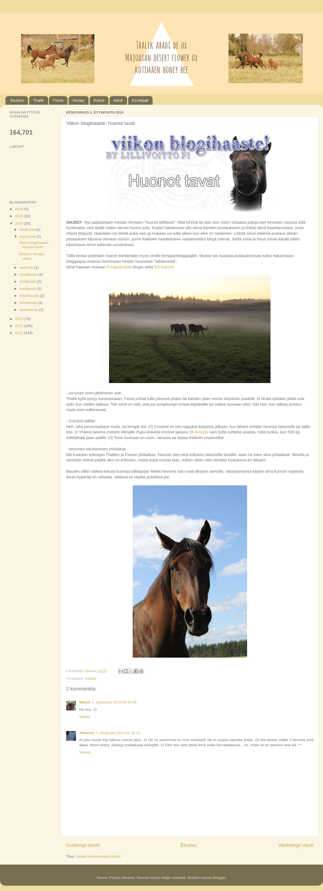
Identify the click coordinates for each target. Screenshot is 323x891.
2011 (19, 333)
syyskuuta (28, 236)
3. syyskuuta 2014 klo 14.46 (114, 702)
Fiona (58, 100)
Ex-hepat (140, 100)
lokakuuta (27, 229)
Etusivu (17, 100)
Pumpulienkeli (119, 267)
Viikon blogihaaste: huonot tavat (34, 245)
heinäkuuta (28, 274)
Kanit (118, 100)
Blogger (219, 878)
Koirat (99, 100)
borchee (178, 878)
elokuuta (26, 267)
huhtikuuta (28, 289)
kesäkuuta (28, 281)
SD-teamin (163, 267)
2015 (19, 216)
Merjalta (202, 432)
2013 (19, 319)
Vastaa (84, 717)
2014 (19, 223)
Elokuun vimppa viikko (31, 256)
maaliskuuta (29, 296)
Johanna (86, 733)
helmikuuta (28, 303)
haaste (90, 678)
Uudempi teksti (83, 845)
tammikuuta (29, 310)
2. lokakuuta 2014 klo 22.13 (118, 733)
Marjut (84, 702)
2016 (19, 209)
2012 (19, 326)
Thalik (38, 100)
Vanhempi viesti (296, 845)
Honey (78, 100)
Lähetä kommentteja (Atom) (98, 856)
